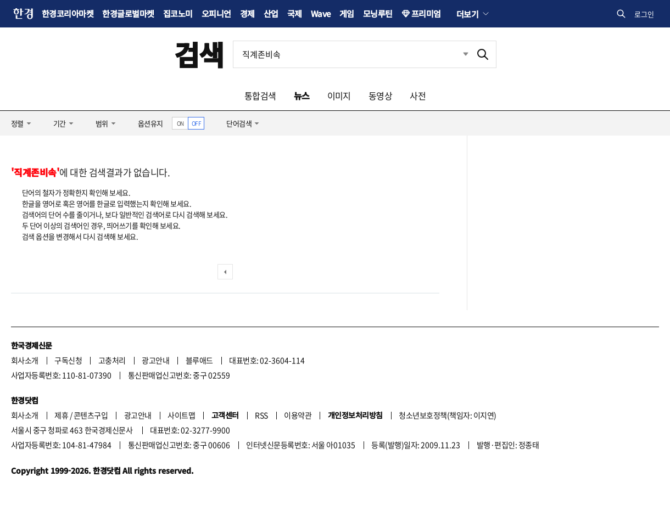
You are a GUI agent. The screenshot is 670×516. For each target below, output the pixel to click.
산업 (271, 13)
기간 (59, 123)
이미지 (339, 95)
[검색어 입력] (351, 54)
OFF (196, 123)
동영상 (380, 95)
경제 (247, 13)
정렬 (17, 123)
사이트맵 (181, 415)
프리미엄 (426, 13)
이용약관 (297, 415)
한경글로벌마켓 (128, 13)
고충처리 (112, 360)
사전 (418, 95)
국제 (294, 13)
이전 (225, 271)
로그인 (644, 14)
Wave (321, 13)
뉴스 (302, 95)
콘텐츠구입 (91, 415)
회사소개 (24, 360)
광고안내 (155, 360)
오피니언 (216, 13)
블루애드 (199, 360)
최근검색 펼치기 (457, 54)
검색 (199, 54)
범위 (102, 123)
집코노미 (178, 13)
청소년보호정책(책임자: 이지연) (447, 415)
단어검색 (239, 123)
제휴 (61, 415)
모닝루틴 (378, 13)
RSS (261, 415)
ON (180, 123)
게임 (346, 13)
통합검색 (260, 95)
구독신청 (68, 360)
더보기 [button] (467, 14)
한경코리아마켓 (67, 13)
